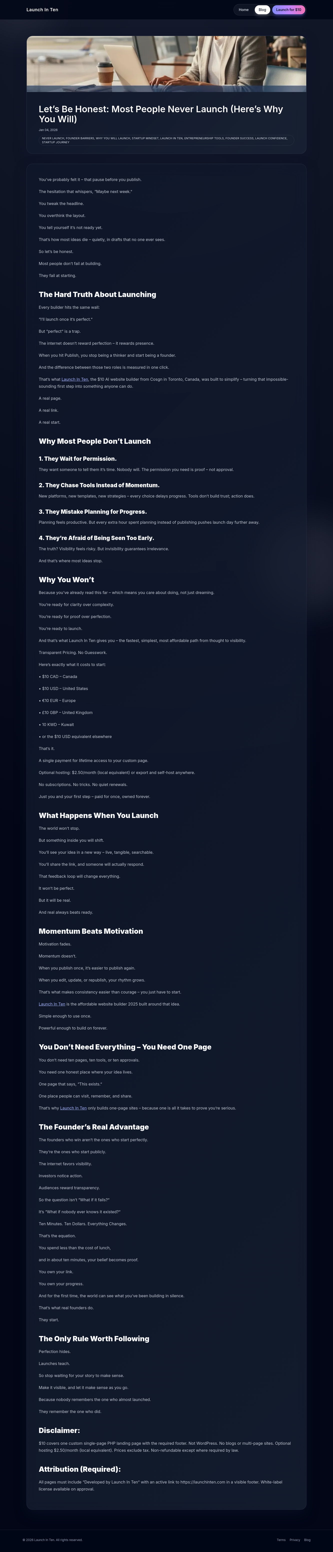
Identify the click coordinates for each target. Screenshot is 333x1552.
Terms (281, 1540)
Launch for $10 (288, 10)
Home (244, 10)
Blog (262, 10)
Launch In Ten (42, 9)
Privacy (295, 1540)
